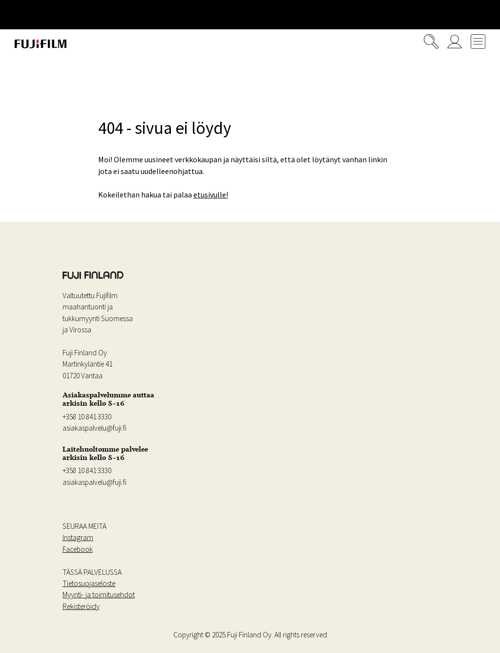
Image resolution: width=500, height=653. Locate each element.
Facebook (77, 549)
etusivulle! (210, 194)
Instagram (77, 537)
